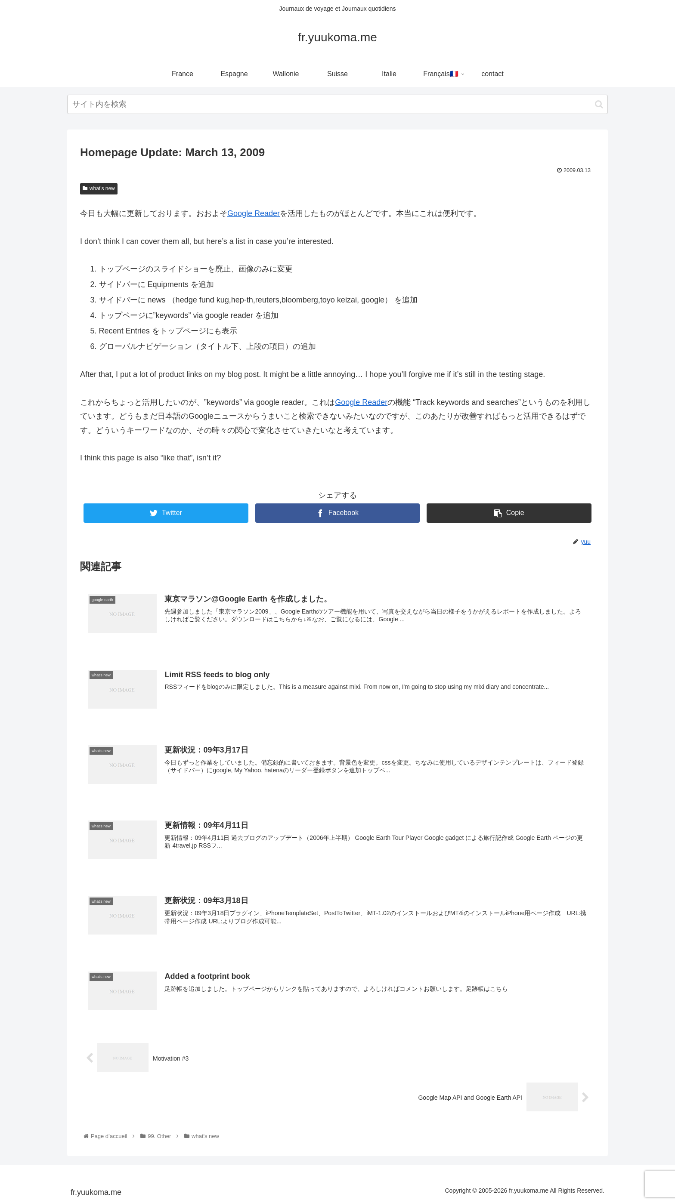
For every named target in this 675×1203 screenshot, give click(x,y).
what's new (99, 188)
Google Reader (253, 213)
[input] (337, 104)
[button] (599, 104)
